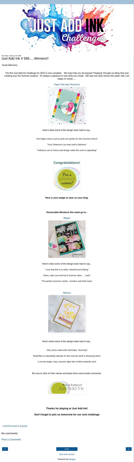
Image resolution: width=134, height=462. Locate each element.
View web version (67, 454)
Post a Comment (11, 439)
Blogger (72, 459)
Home (67, 449)
